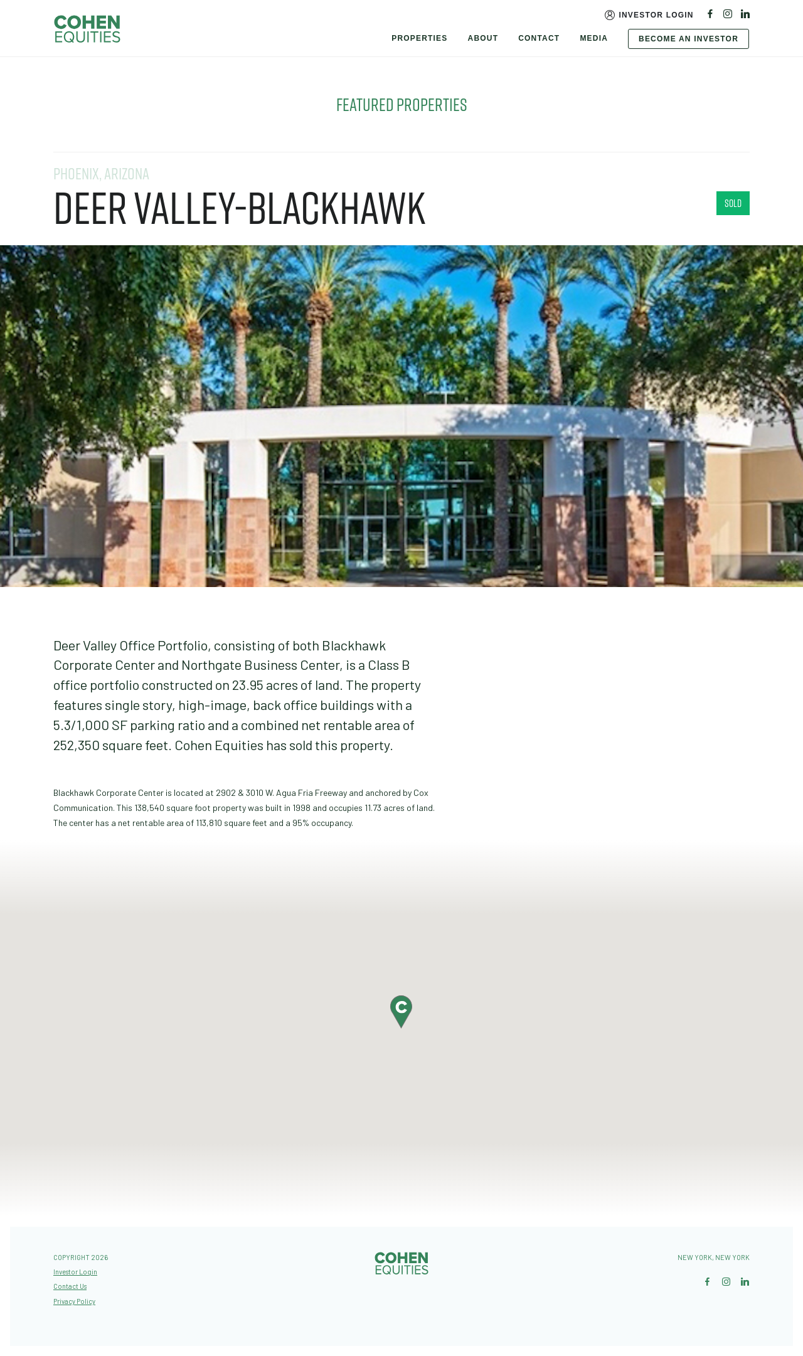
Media (594, 38)
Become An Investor (688, 38)
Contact (539, 38)
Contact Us (70, 1286)
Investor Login (656, 15)
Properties (419, 38)
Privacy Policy (74, 1301)
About (483, 38)
